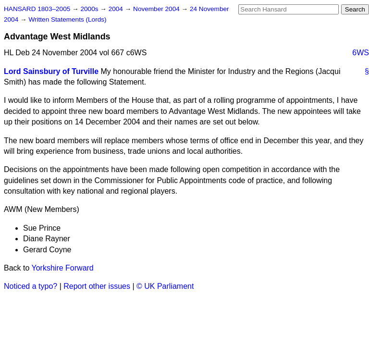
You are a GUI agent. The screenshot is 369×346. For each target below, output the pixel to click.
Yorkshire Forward (63, 268)
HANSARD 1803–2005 (37, 8)
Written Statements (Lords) (67, 19)
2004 (117, 8)
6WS (360, 53)
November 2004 (157, 8)
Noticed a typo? (30, 286)
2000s (90, 8)
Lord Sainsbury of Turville (51, 71)
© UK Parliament (165, 286)
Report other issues (96, 286)
